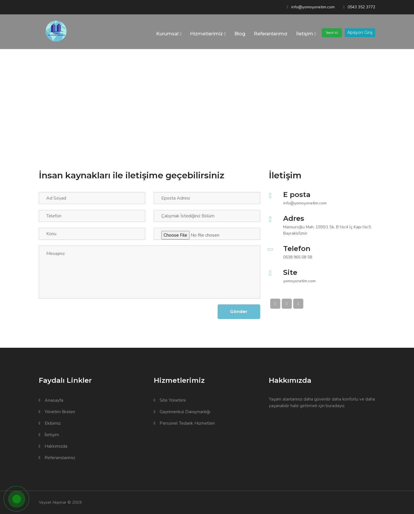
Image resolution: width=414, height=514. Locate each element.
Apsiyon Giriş (360, 32)
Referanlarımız (271, 33)
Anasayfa (51, 400)
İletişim (306, 33)
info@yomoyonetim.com (313, 7)
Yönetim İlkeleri (57, 411)
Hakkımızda (53, 446)
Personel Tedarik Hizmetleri (184, 423)
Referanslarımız (57, 457)
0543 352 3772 (361, 7)
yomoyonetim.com (299, 281)
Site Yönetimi (170, 400)
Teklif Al (331, 32)
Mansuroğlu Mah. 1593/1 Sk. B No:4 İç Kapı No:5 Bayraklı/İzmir (327, 230)
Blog (239, 33)
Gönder (238, 311)
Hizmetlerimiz (208, 33)
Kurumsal (168, 33)
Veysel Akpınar (52, 502)
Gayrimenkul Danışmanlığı (182, 411)
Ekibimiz (50, 423)
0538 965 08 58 (297, 257)
